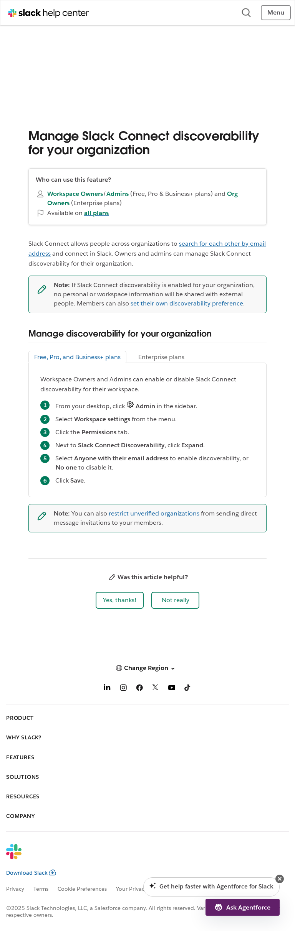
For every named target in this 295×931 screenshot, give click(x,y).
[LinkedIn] (107, 689)
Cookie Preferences (82, 888)
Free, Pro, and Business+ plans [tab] (77, 357)
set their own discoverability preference (187, 303)
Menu (275, 12)
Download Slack (31, 872)
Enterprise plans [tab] (161, 357)
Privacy (15, 888)
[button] (120, 600)
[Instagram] (123, 689)
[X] (155, 689)
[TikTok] (187, 689)
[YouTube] (171, 689)
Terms (40, 888)
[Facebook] (139, 689)
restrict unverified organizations (154, 513)
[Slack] (141, 856)
